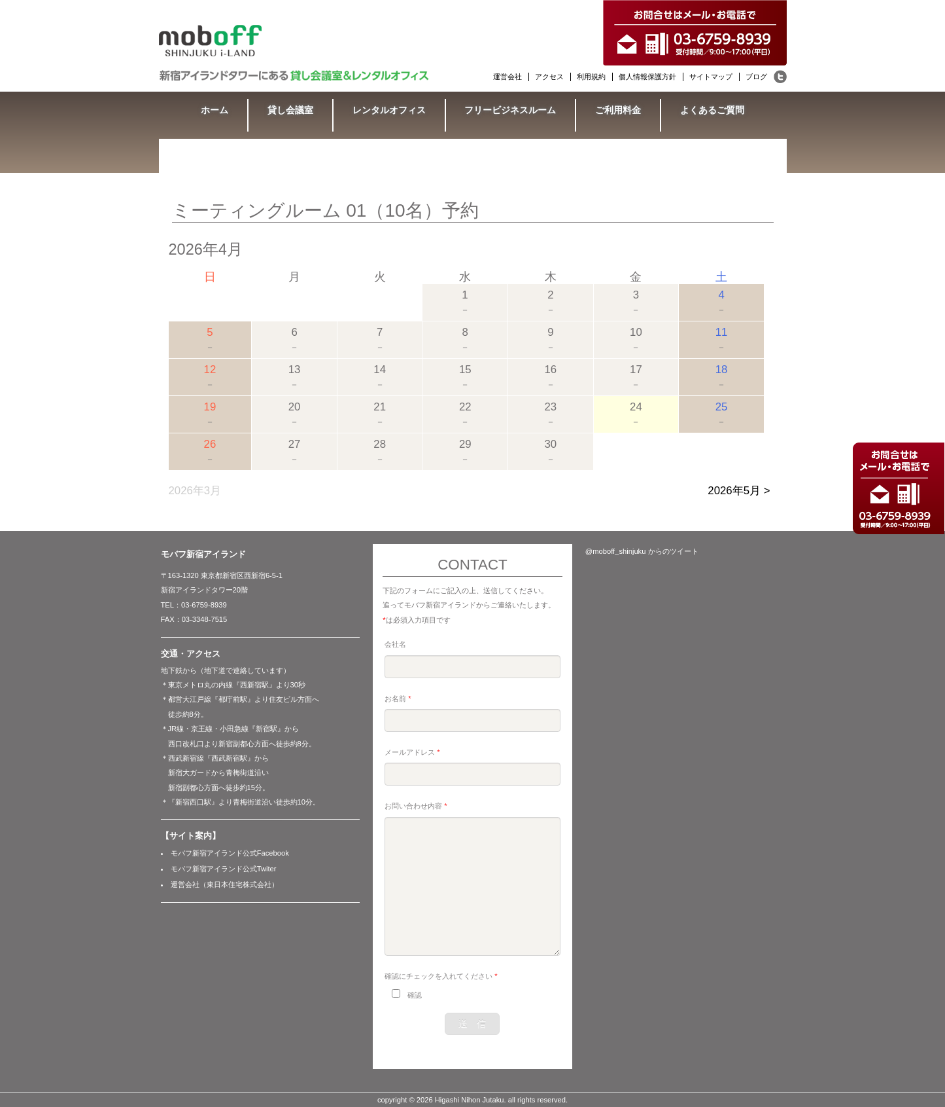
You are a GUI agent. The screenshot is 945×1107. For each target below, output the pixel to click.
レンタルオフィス (389, 110)
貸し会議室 (290, 110)
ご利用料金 (618, 110)
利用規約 (591, 77)
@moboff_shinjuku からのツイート (641, 551)
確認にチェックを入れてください (441, 976)
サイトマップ (710, 77)
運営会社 (507, 77)
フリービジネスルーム (510, 110)
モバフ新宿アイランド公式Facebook (230, 853)
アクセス (549, 77)
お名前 (398, 698)
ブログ (756, 77)
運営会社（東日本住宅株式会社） (225, 884)
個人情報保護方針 (647, 77)
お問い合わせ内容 (416, 806)
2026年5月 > (739, 490)
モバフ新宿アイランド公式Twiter (224, 869)
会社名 (395, 644)
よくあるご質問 (712, 110)
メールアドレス (412, 752)
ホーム (214, 110)
